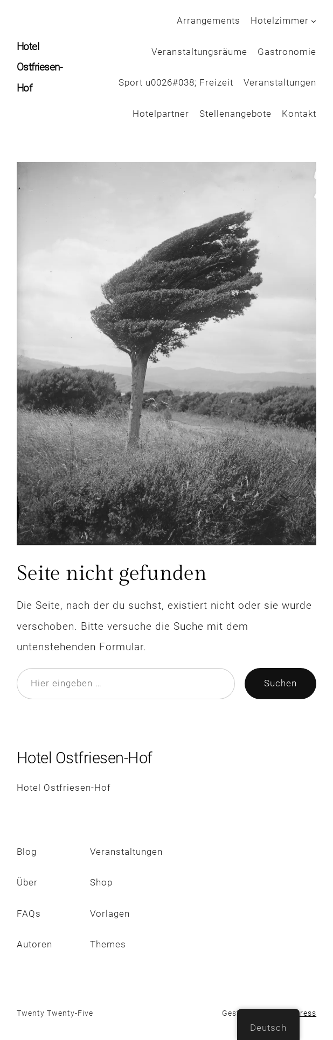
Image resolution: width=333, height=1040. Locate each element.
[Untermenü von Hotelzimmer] (313, 21)
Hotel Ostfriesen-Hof (40, 67)
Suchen (280, 683)
